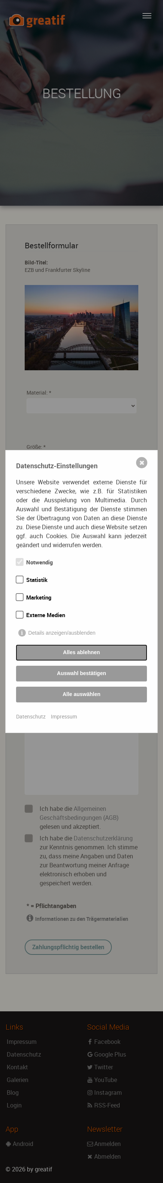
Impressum (64, 716)
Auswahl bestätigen (81, 673)
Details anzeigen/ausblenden (62, 633)
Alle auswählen (81, 694)
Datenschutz (31, 716)
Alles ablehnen (81, 652)
